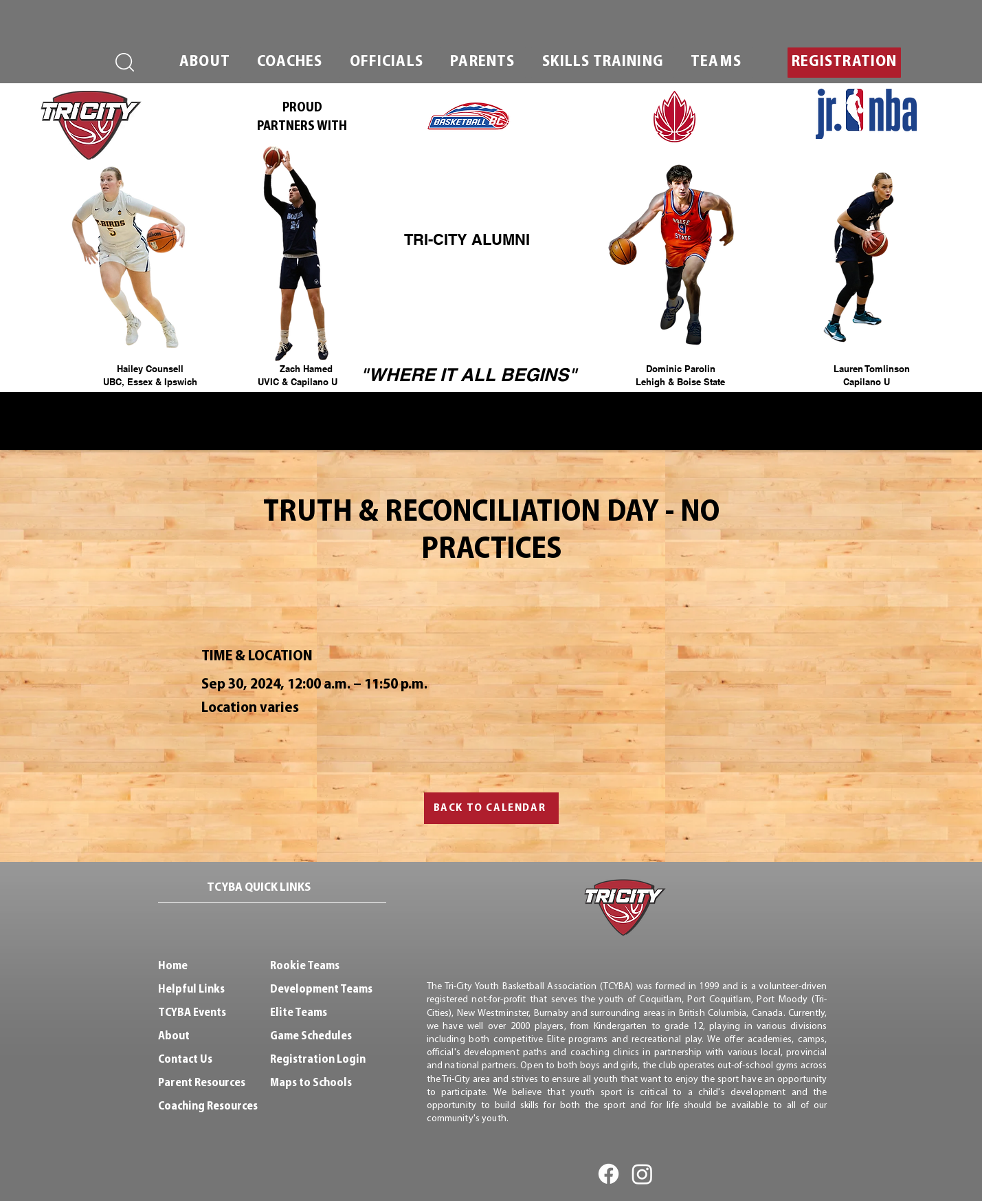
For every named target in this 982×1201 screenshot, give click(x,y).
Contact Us (185, 1059)
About (174, 1036)
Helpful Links (191, 989)
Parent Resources (201, 1083)
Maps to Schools (311, 1083)
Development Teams (321, 989)
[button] (205, 62)
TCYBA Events (192, 1013)
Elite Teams (298, 1013)
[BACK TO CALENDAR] (491, 808)
